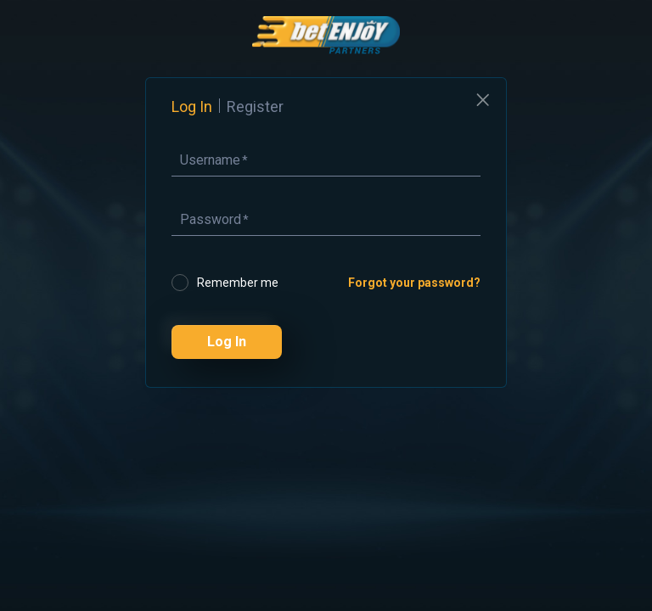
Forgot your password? (414, 282)
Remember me (237, 283)
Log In (226, 342)
